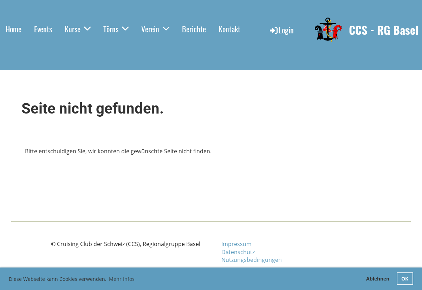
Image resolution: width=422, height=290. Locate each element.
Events (43, 28)
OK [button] (404, 278)
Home (13, 28)
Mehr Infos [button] (122, 279)
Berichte (194, 28)
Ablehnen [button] (377, 278)
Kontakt (229, 28)
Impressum (236, 244)
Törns (116, 28)
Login (281, 30)
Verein (155, 28)
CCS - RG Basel (383, 30)
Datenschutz (238, 252)
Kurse (78, 28)
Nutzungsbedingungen (251, 260)
